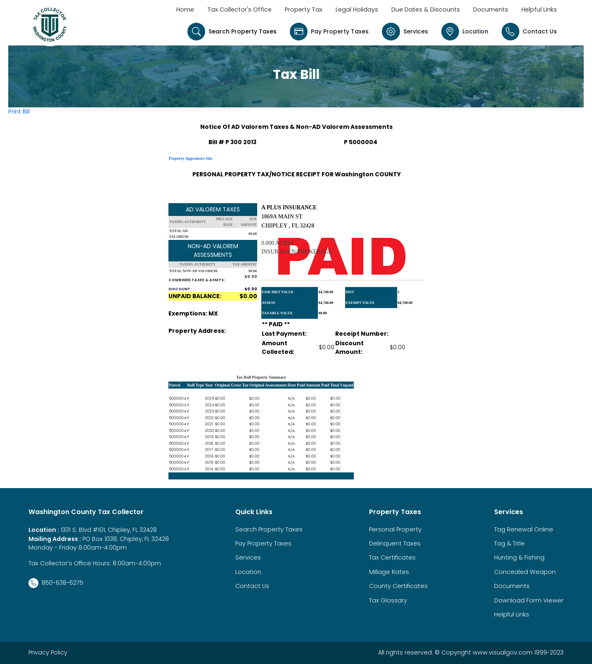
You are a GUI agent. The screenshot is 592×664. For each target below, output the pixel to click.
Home (185, 9)
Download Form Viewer (529, 600)
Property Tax (303, 9)
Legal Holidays (357, 9)
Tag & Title (509, 543)
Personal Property (395, 529)
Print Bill (19, 111)
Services (405, 31)
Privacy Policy (47, 652)
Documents (490, 9)
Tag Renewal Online (523, 529)
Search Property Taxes (232, 31)
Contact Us (529, 31)
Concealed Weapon (525, 572)
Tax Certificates (392, 557)
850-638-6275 (55, 583)
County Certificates (398, 586)
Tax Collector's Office (239, 9)
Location (464, 31)
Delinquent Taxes (395, 543)
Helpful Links (539, 9)
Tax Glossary (388, 600)
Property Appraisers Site (190, 158)
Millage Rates (389, 572)
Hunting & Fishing (519, 557)
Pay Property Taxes (329, 31)
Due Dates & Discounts (425, 9)
